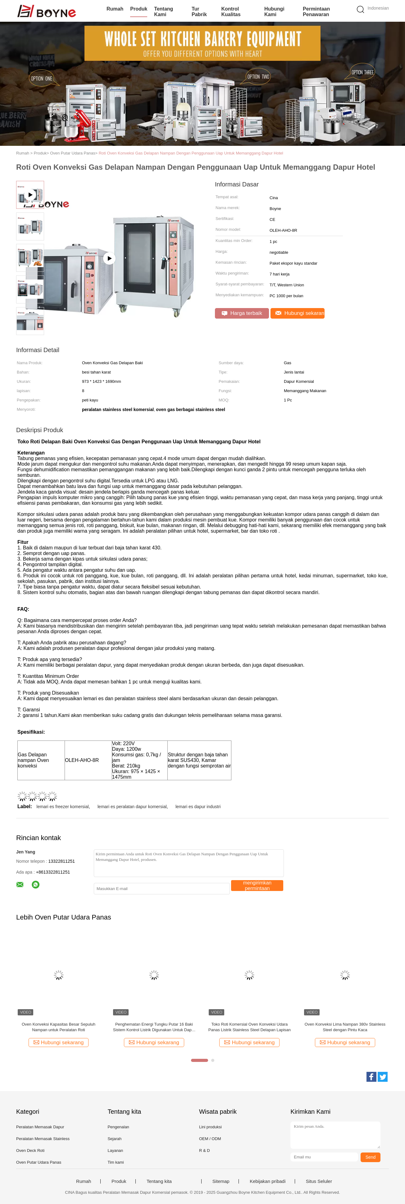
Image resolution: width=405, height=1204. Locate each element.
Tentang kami (163, 11)
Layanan (115, 1150)
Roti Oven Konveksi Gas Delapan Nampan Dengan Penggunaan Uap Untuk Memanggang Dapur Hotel (191, 153)
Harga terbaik (242, 313)
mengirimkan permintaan (257, 885)
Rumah (115, 8)
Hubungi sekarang (300, 313)
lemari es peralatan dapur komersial (132, 806)
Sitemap (221, 1181)
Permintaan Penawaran (316, 11)
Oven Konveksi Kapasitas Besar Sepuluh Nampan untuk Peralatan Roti (58, 1027)
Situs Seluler (319, 1181)
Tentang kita (159, 1181)
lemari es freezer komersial (63, 806)
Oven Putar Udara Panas (38, 1162)
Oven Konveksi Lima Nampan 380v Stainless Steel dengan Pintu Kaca (345, 1027)
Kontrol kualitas (230, 11)
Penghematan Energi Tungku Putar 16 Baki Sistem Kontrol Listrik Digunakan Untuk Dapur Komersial (154, 1027)
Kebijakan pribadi (267, 1181)
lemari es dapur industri (198, 806)
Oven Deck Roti (30, 1150)
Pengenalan (118, 1127)
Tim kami (115, 1162)
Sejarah (114, 1138)
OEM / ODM (210, 1138)
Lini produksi (210, 1127)
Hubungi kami (274, 11)
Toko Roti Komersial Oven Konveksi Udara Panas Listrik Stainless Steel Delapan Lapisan (249, 1027)
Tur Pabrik (199, 11)
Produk (138, 8)
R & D (204, 1150)
